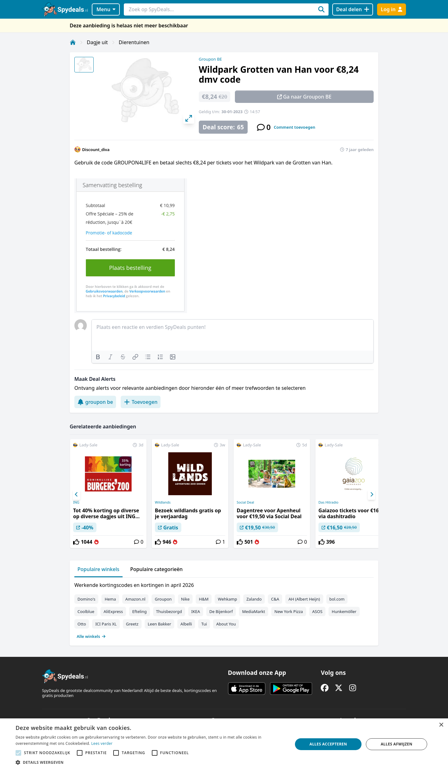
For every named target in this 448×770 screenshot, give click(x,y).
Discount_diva (96, 149)
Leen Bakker (159, 624)
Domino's (86, 599)
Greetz (132, 624)
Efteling (139, 611)
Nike (185, 599)
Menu (105, 9)
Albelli (186, 624)
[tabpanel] (224, 609)
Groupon (163, 599)
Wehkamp (227, 599)
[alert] (224, 744)
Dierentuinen (134, 42)
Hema (110, 599)
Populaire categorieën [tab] (156, 569)
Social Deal (245, 502)
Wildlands (163, 502)
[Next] (371, 494)
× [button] (441, 725)
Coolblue (85, 611)
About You (226, 624)
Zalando (254, 599)
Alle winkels (91, 636)
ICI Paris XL (105, 624)
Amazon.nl (135, 599)
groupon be (95, 402)
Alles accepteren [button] (328, 744)
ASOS (317, 611)
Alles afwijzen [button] (397, 744)
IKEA (195, 611)
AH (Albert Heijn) (304, 599)
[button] (150, 762)
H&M (203, 599)
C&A (275, 599)
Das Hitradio (328, 502)
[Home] (73, 42)
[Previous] (76, 494)
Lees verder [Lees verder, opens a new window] (102, 743)
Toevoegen (140, 402)
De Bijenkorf (221, 611)
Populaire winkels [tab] (98, 569)
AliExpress (113, 611)
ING (76, 502)
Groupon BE (210, 59)
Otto (81, 624)
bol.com (337, 599)
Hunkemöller (344, 611)
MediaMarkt (253, 611)
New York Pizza (288, 611)
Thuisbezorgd (169, 611)
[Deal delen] (352, 9)
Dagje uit (97, 42)
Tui (204, 624)
